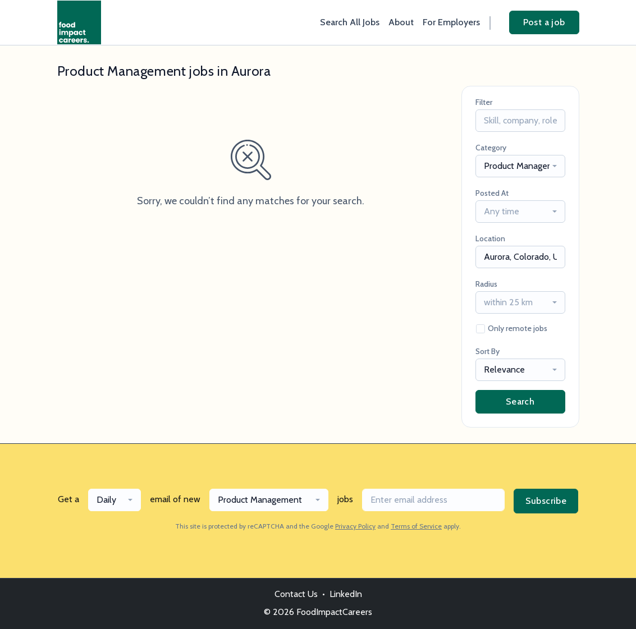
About (401, 22)
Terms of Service (416, 526)
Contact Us (296, 594)
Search (520, 401)
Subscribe (546, 500)
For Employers (451, 22)
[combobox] (520, 166)
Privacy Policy (355, 526)
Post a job (544, 22)
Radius (486, 284)
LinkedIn (346, 594)
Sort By (487, 351)
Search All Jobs (349, 22)
